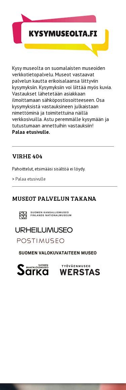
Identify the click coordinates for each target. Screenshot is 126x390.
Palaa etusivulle (30, 179)
